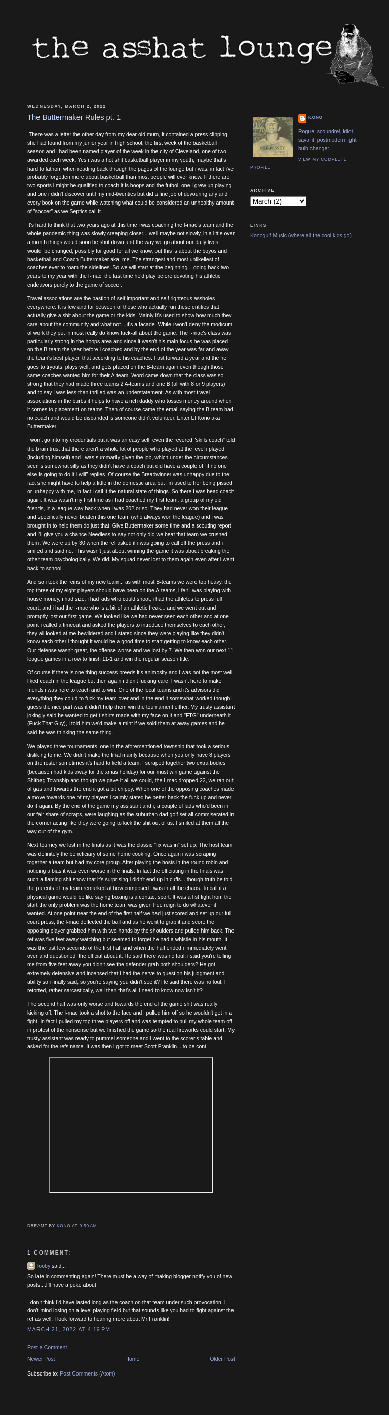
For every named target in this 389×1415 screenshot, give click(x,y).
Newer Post (41, 1359)
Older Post (222, 1359)
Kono (315, 117)
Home (132, 1359)
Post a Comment (47, 1347)
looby (43, 1266)
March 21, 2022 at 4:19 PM (68, 1329)
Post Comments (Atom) (87, 1373)
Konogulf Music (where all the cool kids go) (301, 235)
